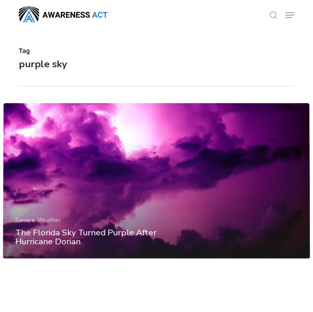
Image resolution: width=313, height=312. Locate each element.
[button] (289, 15)
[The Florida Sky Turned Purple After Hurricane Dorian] (156, 192)
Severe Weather (37, 231)
